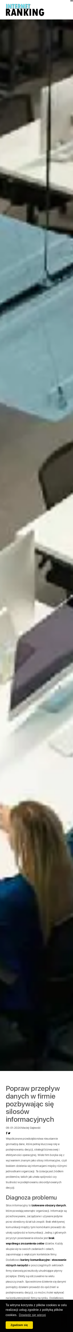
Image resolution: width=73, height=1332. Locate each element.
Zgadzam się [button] (19, 1325)
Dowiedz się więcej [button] (32, 1315)
